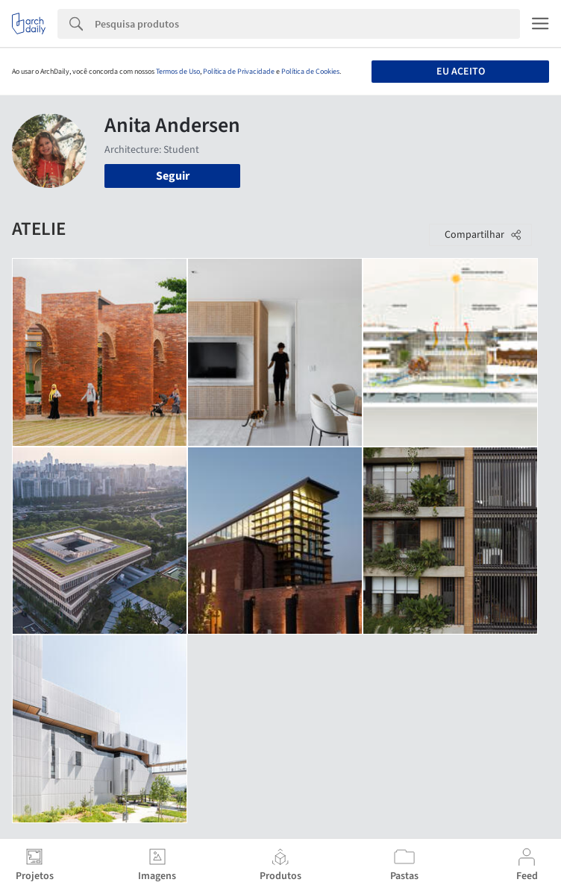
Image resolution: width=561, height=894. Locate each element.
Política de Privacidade (239, 71)
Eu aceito (460, 71)
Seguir (172, 176)
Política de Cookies (310, 71)
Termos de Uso (178, 71)
